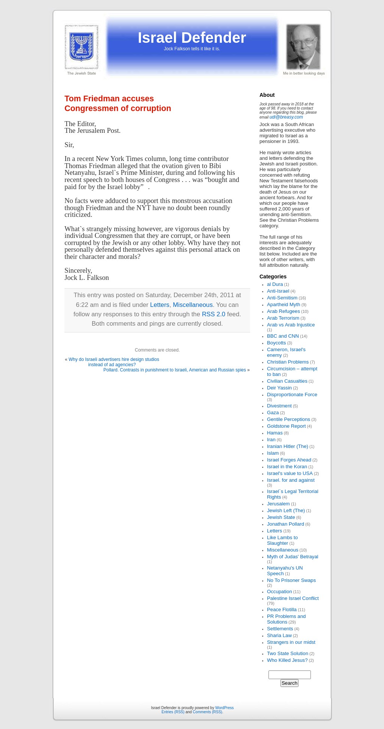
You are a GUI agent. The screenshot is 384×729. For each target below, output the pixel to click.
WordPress (224, 708)
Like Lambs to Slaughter (282, 540)
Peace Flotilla (282, 609)
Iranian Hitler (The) (287, 446)
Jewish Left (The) (286, 510)
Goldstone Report (286, 426)
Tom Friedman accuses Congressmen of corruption (117, 103)
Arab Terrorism (283, 318)
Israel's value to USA (290, 473)
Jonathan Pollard (285, 524)
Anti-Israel (278, 291)
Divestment (279, 406)
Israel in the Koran (287, 466)
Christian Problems (288, 362)
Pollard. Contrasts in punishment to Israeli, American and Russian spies (175, 370)
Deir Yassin (279, 388)
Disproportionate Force (292, 394)
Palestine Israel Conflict (293, 598)
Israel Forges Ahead (289, 460)
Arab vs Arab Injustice (291, 325)
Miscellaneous (193, 304)
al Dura (275, 284)
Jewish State (281, 517)
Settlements (280, 628)
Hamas (275, 433)
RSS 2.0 (213, 314)
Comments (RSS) (207, 712)
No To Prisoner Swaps (291, 580)
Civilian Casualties (287, 381)
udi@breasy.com (286, 117)
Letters (159, 304)
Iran (271, 439)
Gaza (273, 412)
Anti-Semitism (282, 298)
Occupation (279, 591)
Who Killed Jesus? (287, 660)
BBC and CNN (283, 336)
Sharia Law (279, 635)
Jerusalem (278, 504)
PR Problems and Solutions (286, 619)
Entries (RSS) (173, 712)
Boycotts (276, 343)
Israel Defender (192, 37)
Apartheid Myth (283, 304)
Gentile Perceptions (288, 419)
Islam (273, 453)
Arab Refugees (283, 311)
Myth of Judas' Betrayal (292, 556)
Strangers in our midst (291, 642)
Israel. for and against (291, 480)
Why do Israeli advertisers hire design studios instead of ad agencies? (114, 362)
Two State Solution (287, 653)
